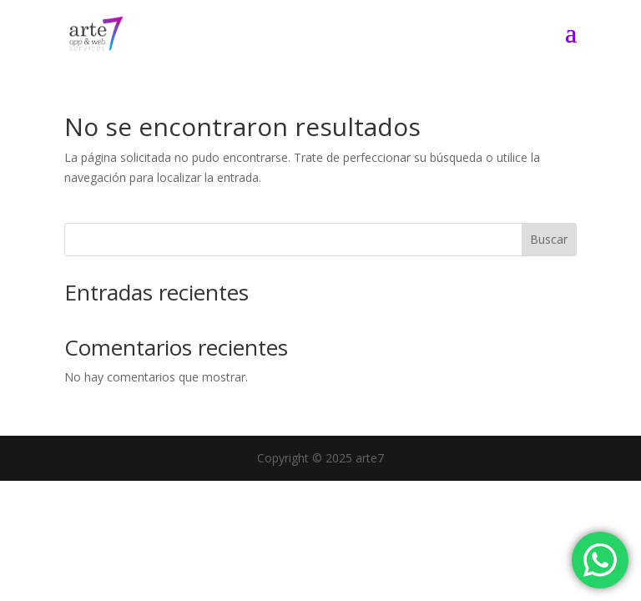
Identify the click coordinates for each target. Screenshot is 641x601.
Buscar (549, 239)
